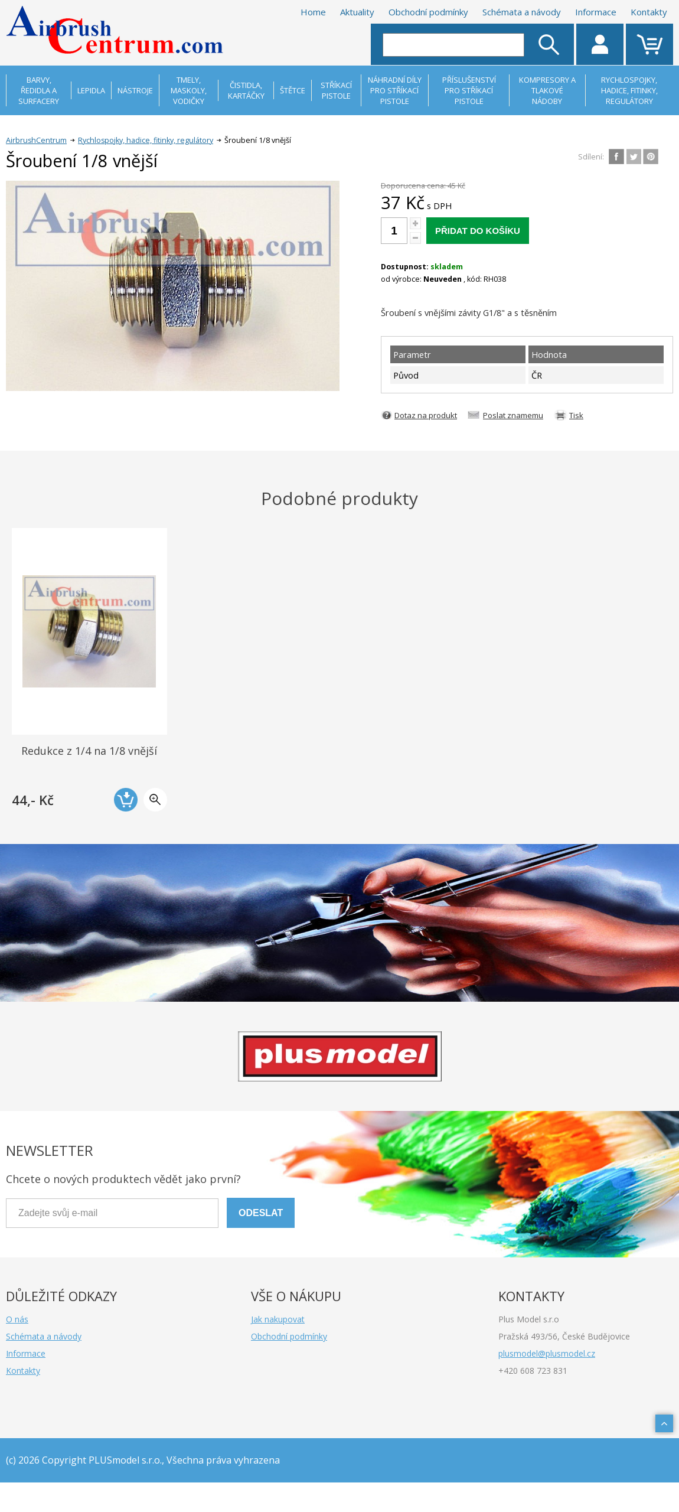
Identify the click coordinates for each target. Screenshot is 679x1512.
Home (313, 12)
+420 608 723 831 (532, 1370)
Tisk (576, 415)
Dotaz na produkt (425, 415)
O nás (17, 1319)
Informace (595, 12)
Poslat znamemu (513, 415)
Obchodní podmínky (428, 12)
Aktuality (357, 12)
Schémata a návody (521, 12)
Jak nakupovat (278, 1319)
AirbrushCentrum (36, 140)
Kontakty (649, 12)
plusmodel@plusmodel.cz (546, 1353)
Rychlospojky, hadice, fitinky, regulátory (145, 140)
